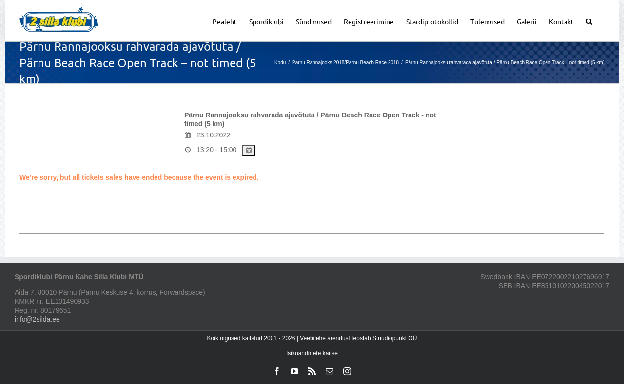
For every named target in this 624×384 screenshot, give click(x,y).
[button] (589, 20)
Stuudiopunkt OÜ (394, 338)
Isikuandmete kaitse (312, 353)
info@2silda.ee (37, 319)
